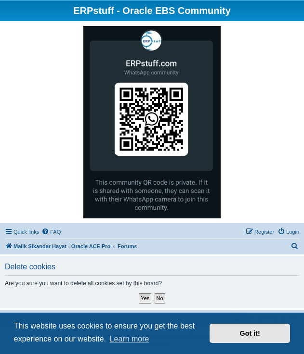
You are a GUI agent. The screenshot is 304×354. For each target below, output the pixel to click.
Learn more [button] (129, 339)
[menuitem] (51, 232)
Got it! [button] (250, 333)
